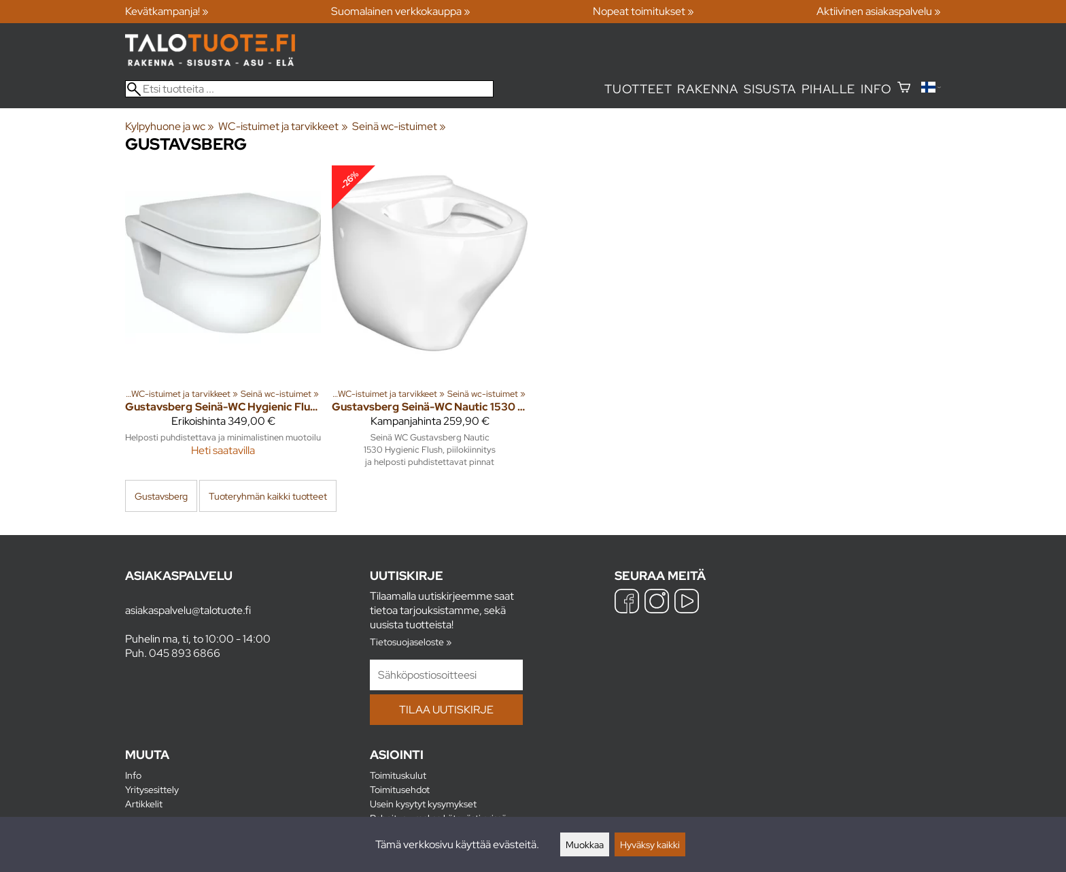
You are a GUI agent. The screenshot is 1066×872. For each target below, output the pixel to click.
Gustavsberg (161, 495)
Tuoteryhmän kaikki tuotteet (268, 495)
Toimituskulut (398, 775)
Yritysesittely (152, 789)
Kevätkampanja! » (167, 11)
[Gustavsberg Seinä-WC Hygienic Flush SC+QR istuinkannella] (223, 322)
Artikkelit (143, 803)
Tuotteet (638, 88)
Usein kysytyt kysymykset (423, 803)
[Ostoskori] (903, 89)
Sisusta (770, 88)
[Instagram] (656, 603)
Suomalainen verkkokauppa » (400, 11)
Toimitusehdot (400, 789)
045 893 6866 (184, 653)
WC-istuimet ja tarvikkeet (282, 126)
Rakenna (707, 88)
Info (876, 88)
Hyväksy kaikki (650, 844)
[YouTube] (686, 603)
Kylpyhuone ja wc (169, 126)
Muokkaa (585, 844)
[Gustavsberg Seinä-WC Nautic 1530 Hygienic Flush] (430, 322)
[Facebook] (627, 603)
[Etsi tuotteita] (309, 88)
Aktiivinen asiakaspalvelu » (878, 11)
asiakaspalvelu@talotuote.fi (188, 610)
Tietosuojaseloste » (410, 641)
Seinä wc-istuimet (399, 126)
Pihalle (829, 88)
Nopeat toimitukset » (643, 11)
